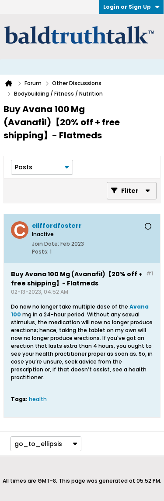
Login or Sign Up (131, 6)
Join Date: (45, 243)
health (38, 399)
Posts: (40, 251)
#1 (149, 273)
